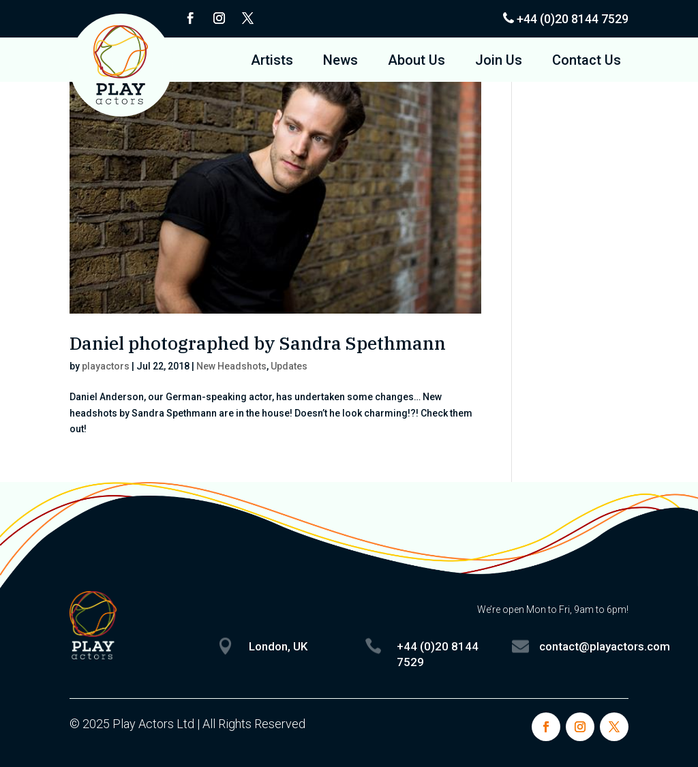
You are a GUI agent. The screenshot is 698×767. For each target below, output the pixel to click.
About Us (416, 61)
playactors (106, 366)
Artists (272, 61)
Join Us (498, 61)
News (340, 61)
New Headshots (231, 366)
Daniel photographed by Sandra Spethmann (258, 343)
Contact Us (586, 61)
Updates (289, 366)
